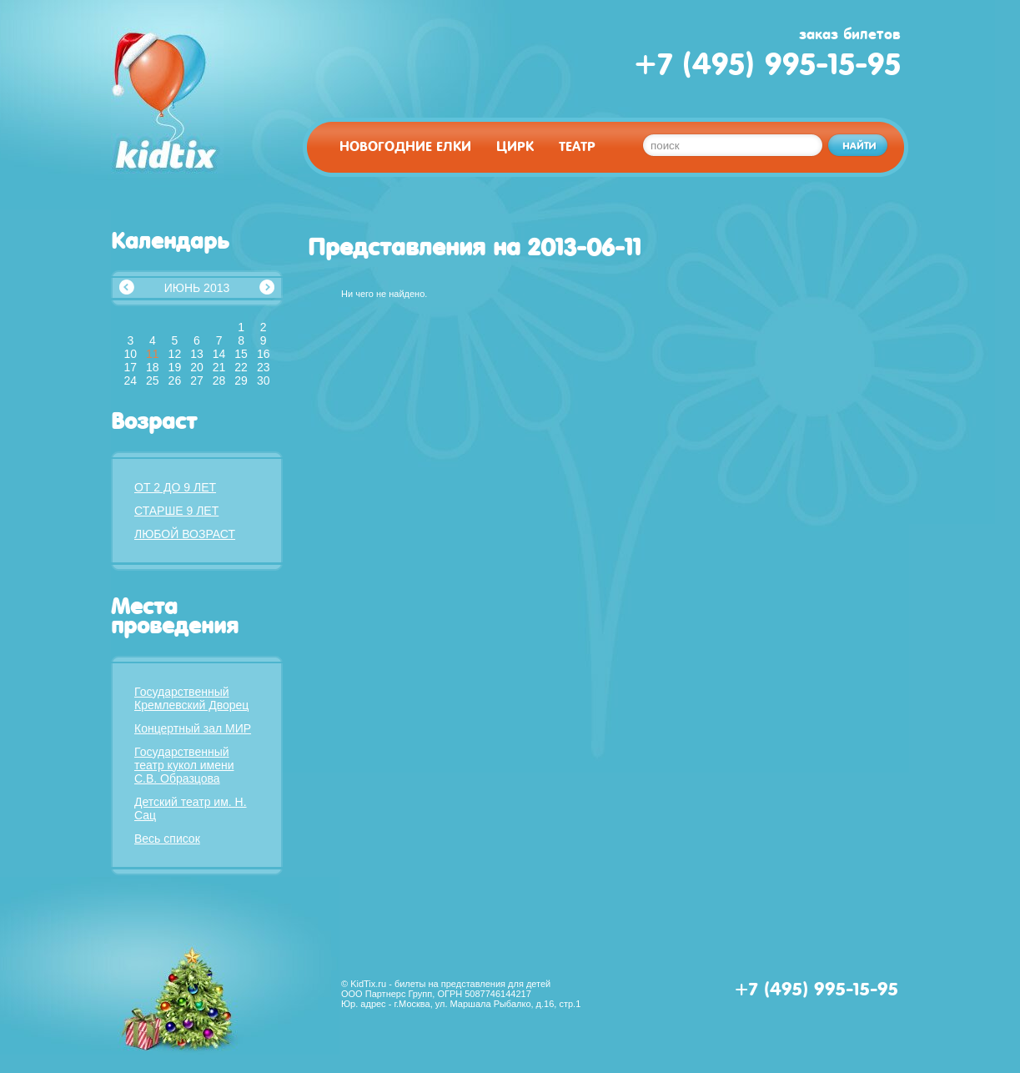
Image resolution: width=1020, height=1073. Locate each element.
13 (196, 353)
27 (196, 380)
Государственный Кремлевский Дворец (191, 698)
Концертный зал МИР (192, 728)
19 (175, 367)
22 (241, 367)
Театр (577, 146)
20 (196, 367)
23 (263, 367)
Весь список (167, 838)
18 (152, 367)
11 (152, 353)
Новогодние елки (405, 146)
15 (241, 353)
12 (175, 353)
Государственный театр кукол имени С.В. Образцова (184, 765)
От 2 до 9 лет (175, 487)
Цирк (515, 146)
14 (219, 353)
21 (219, 367)
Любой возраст (184, 534)
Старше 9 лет (176, 510)
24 (130, 380)
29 (241, 380)
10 (130, 353)
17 (130, 367)
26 (175, 380)
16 (263, 353)
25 (152, 380)
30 (263, 380)
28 (219, 380)
